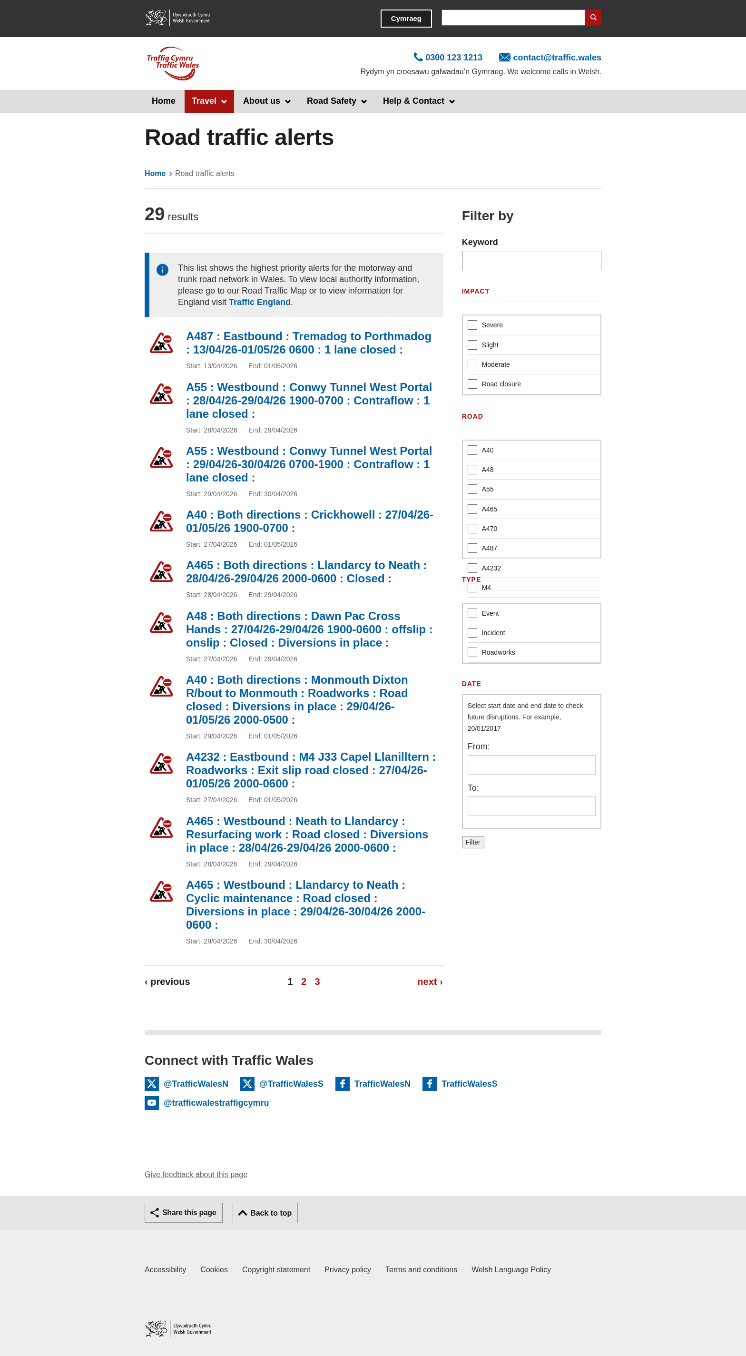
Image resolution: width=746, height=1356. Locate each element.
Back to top (271, 1213)
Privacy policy (347, 1270)
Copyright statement (276, 1270)
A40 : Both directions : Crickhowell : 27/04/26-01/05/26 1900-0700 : (309, 521)
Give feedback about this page (196, 1174)
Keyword (480, 242)
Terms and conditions (421, 1270)
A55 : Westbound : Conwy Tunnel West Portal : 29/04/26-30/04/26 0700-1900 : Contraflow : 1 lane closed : (309, 464)
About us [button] (261, 101)
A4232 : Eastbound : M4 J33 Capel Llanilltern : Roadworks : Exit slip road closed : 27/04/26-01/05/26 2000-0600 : (311, 770)
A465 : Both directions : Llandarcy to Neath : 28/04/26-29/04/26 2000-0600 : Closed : (306, 572)
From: (479, 746)
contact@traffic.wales (557, 57)
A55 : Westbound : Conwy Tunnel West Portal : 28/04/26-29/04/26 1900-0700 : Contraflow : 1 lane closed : (309, 400)
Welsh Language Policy (511, 1270)
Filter (473, 842)
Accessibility (165, 1270)
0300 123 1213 (453, 57)
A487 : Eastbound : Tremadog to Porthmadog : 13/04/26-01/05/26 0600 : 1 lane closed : (309, 343)
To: (473, 788)
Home (164, 101)
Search (593, 18)
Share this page (189, 1213)
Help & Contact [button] (413, 101)
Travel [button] (204, 101)
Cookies (214, 1270)
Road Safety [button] (331, 101)
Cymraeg (406, 18)
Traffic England (260, 302)
